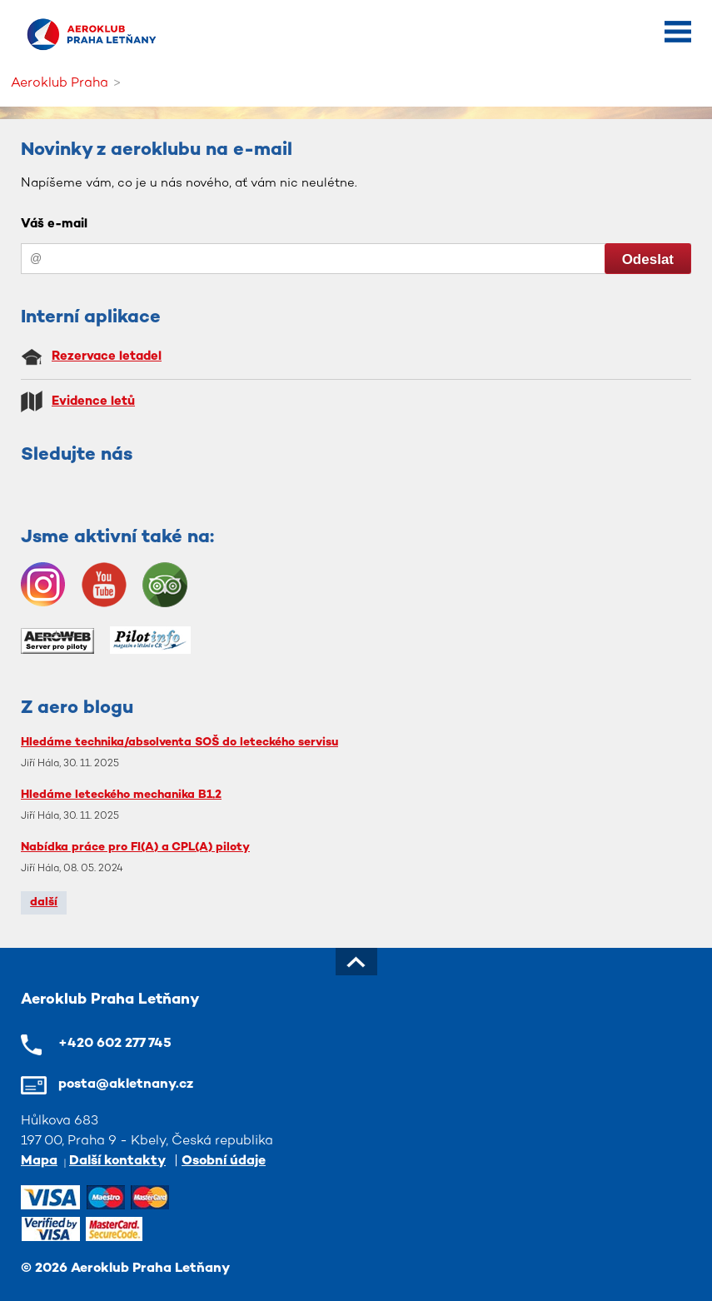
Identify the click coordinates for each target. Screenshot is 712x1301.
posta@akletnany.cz (125, 1085)
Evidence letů (93, 401)
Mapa (39, 1161)
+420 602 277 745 (115, 1044)
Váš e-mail (54, 224)
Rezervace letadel (107, 356)
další (43, 902)
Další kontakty (117, 1161)
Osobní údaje (224, 1161)
